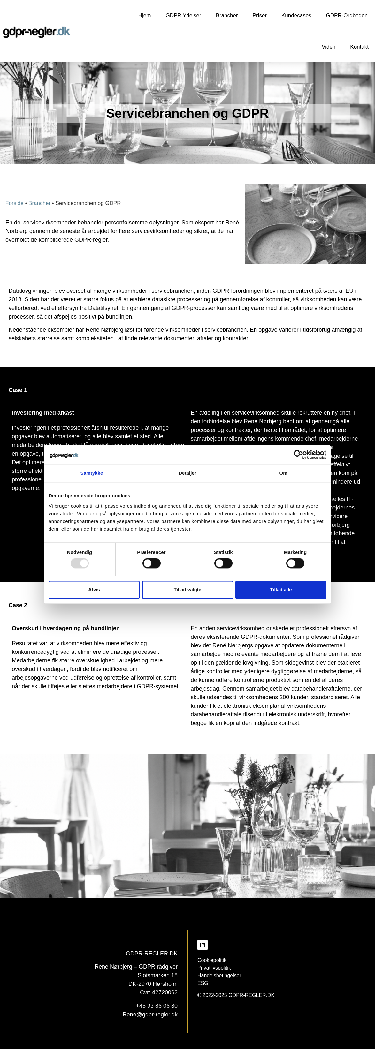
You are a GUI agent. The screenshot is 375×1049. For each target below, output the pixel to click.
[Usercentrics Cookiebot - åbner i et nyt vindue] (298, 454)
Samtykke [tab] (91, 473)
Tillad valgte (187, 589)
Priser (260, 15)
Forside (14, 203)
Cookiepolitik (211, 960)
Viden (328, 47)
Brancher (227, 15)
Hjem (144, 15)
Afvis (94, 589)
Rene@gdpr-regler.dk (150, 1014)
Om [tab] (283, 473)
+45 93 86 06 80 (157, 1006)
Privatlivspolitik (214, 967)
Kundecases (296, 15)
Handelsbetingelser (219, 975)
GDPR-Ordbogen (347, 15)
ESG (202, 983)
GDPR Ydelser (183, 15)
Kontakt (359, 47)
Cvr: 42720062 (159, 992)
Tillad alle (281, 589)
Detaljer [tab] (187, 473)
